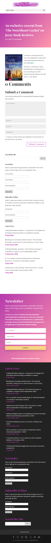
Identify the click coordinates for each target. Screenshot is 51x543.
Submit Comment (36, 144)
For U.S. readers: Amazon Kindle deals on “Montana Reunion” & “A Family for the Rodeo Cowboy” (22, 260)
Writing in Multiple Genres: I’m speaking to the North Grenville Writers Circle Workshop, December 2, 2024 (25, 415)
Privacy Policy (24, 532)
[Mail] (39, 537)
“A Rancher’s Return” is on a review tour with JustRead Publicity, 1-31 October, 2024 (23, 439)
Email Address (10, 186)
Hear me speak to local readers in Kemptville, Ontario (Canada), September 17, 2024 (23, 431)
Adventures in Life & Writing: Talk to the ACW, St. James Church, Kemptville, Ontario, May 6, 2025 (24, 269)
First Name (9, 174)
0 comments (17, 39)
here (32, 63)
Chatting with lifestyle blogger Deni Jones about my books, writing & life (25, 447)
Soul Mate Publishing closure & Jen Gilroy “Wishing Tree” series (24, 423)
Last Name (9, 180)
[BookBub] (35, 537)
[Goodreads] (30, 537)
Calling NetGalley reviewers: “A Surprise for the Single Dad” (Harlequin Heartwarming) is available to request (25, 231)
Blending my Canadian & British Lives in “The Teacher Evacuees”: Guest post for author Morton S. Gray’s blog (24, 241)
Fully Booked (33, 540)
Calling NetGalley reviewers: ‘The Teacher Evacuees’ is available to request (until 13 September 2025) (23, 250)
